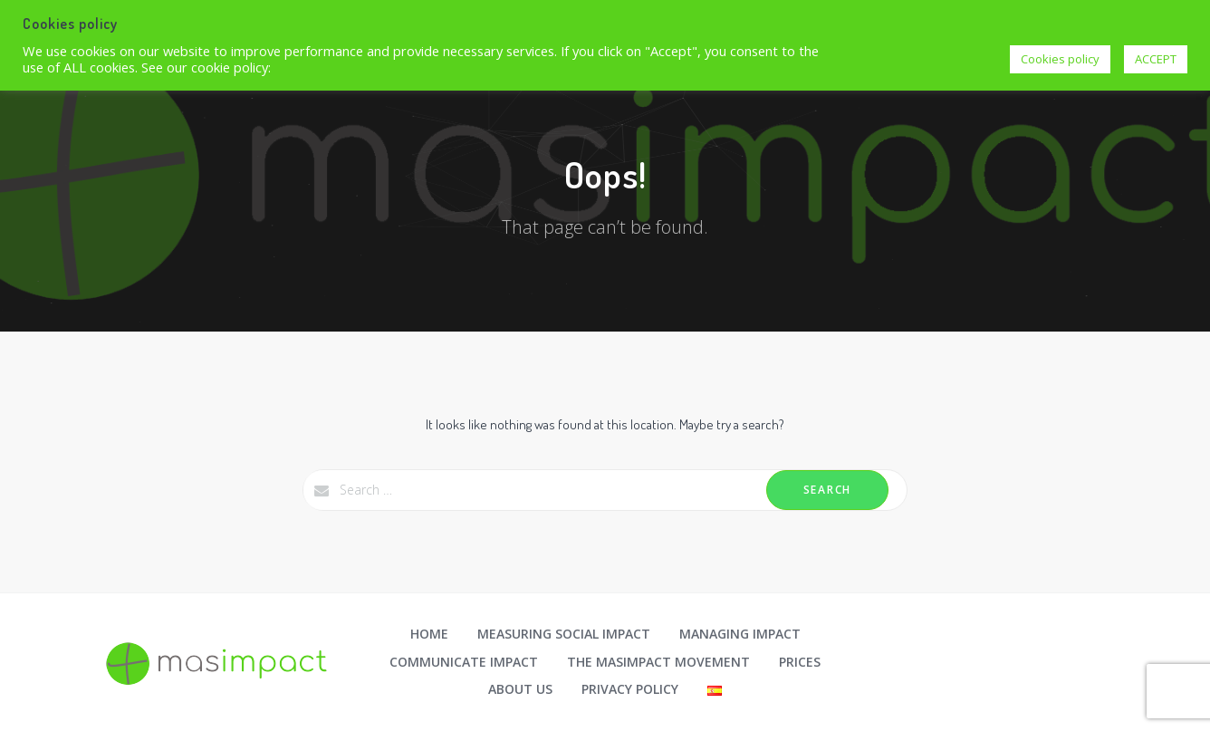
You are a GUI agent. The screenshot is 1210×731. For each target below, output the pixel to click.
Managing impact (740, 633)
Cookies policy (1060, 59)
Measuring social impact (563, 633)
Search (827, 489)
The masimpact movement (658, 661)
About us (520, 688)
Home (429, 633)
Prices (800, 661)
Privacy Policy (629, 688)
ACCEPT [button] (1155, 59)
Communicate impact (463, 661)
